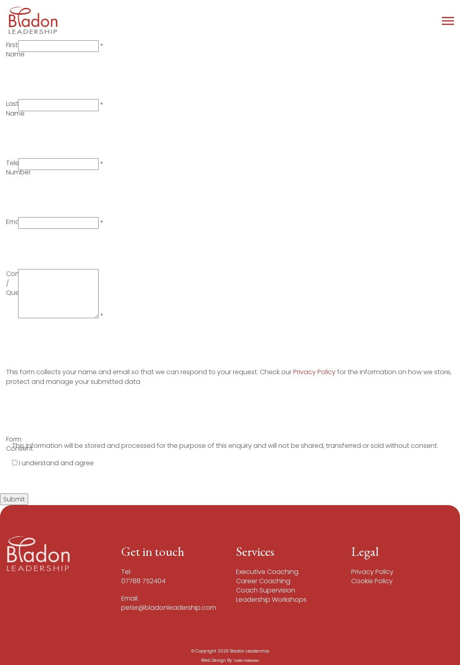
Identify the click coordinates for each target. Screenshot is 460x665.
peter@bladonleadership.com (168, 607)
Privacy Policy (315, 372)
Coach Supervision (265, 590)
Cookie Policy (372, 581)
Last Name (15, 108)
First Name (15, 49)
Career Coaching (263, 581)
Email (14, 221)
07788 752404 (143, 581)
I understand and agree (56, 463)
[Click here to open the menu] (448, 20)
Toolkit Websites (246, 660)
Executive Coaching (267, 571)
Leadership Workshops (271, 599)
